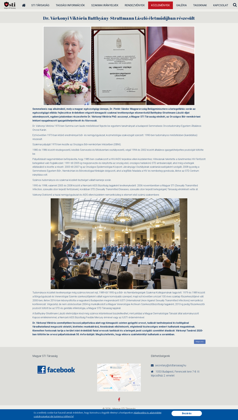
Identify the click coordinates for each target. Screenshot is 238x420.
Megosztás (200, 342)
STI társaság (40, 5)
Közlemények (160, 5)
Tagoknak (200, 5)
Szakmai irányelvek (104, 5)
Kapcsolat (220, 5)
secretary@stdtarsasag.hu (170, 365)
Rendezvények (135, 5)
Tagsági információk (70, 5)
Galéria (181, 5)
